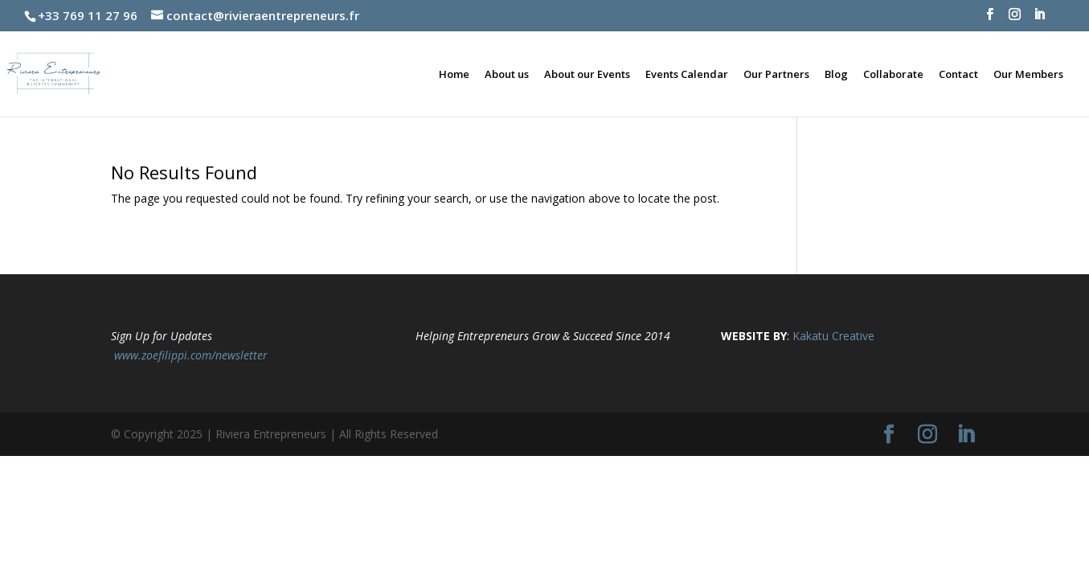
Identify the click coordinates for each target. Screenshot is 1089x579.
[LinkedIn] (1040, 19)
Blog (836, 74)
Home (454, 74)
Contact (958, 74)
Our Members (1028, 74)
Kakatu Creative (833, 335)
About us (507, 74)
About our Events (587, 74)
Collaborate (893, 74)
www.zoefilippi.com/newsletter (191, 355)
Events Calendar (686, 74)
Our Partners (776, 74)
